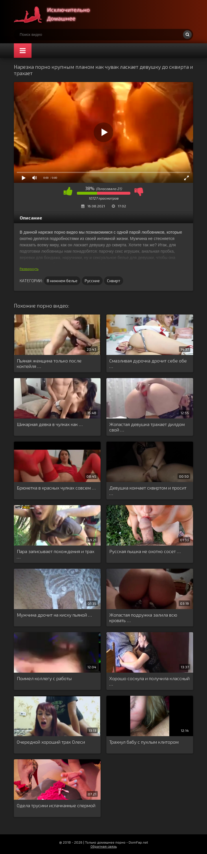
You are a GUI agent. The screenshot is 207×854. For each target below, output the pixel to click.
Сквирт (113, 280)
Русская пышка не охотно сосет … (145, 551)
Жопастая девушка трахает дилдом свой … (147, 426)
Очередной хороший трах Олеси (51, 742)
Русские (92, 280)
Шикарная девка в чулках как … (50, 424)
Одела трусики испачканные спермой (56, 805)
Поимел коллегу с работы (44, 678)
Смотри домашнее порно (57, 14)
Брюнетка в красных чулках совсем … (56, 487)
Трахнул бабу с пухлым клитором (144, 742)
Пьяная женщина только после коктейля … (49, 363)
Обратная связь (103, 846)
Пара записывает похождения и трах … (55, 553)
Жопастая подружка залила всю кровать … (143, 617)
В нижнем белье (62, 280)
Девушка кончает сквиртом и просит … (147, 490)
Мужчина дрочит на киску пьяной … (54, 614)
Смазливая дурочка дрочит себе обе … (148, 363)
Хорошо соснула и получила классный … (149, 681)
